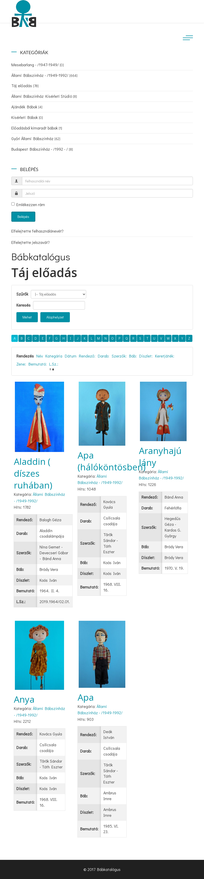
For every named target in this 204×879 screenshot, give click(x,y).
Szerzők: (119, 356)
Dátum (70, 356)
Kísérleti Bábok (27, 117)
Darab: (103, 356)
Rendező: (87, 356)
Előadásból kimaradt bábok (36, 128)
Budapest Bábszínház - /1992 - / (42, 149)
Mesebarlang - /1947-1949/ (37, 64)
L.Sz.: (53, 364)
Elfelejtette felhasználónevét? (37, 231)
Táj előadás (25, 85)
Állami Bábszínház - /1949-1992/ (44, 75)
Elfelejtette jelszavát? (30, 242)
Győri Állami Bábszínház (35, 138)
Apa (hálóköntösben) (111, 461)
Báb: (133, 356)
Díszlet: (146, 356)
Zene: (21, 364)
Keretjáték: (164, 356)
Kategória (53, 356)
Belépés (23, 216)
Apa (86, 697)
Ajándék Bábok (26, 106)
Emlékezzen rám (28, 204)
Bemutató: (37, 364)
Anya (24, 699)
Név (39, 356)
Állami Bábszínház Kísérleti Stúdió (44, 96)
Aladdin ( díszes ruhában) (33, 473)
